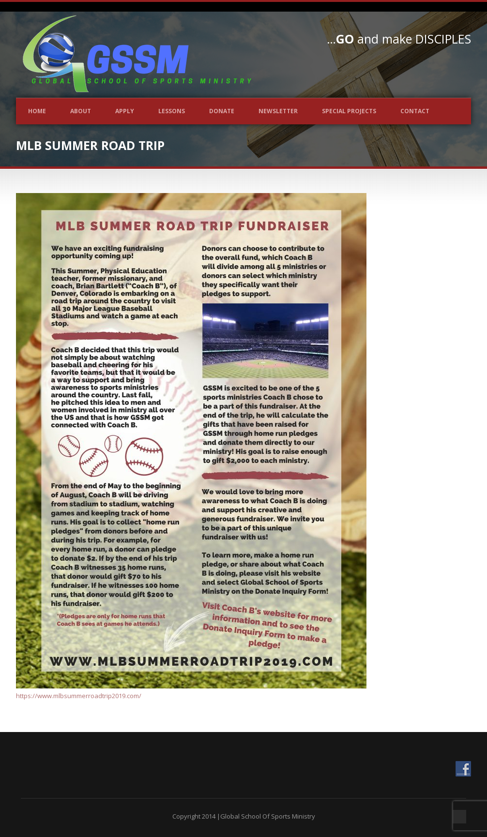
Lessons (171, 111)
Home (37, 111)
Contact (414, 111)
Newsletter (278, 111)
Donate (221, 111)
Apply (124, 111)
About (80, 111)
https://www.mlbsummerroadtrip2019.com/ (78, 695)
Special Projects (349, 111)
